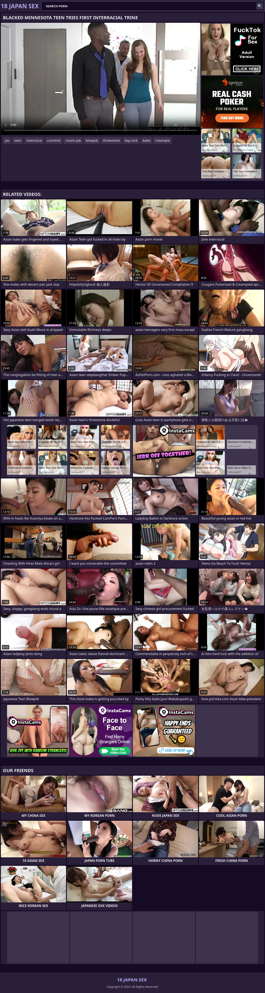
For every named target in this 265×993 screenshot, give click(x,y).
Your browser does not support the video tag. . (100, 79)
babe (147, 140)
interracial (34, 140)
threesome (111, 140)
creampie (162, 140)
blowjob (92, 140)
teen (17, 140)
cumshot (54, 140)
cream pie (73, 140)
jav (7, 140)
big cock (131, 140)
